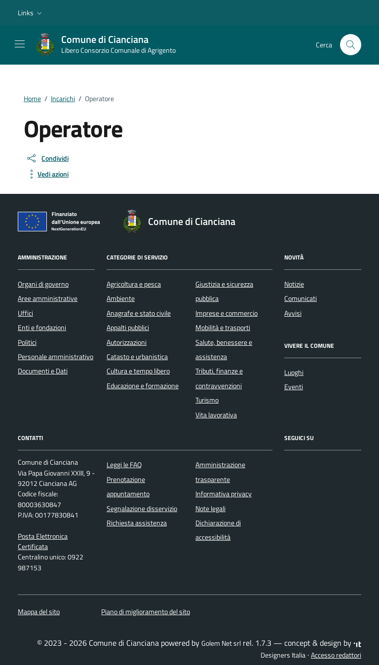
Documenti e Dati (43, 371)
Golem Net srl (221, 643)
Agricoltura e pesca (134, 284)
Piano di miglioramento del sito (145, 611)
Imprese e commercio (226, 313)
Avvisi (293, 313)
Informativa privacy (223, 493)
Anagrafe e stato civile (139, 313)
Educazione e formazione (143, 385)
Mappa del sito (39, 611)
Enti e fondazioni (42, 327)
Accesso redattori (336, 655)
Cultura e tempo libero (138, 371)
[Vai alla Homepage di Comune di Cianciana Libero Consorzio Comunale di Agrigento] (111, 45)
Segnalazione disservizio (142, 508)
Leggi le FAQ (124, 464)
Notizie (294, 284)
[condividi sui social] (47, 158)
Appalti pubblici (128, 327)
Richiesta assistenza (137, 522)
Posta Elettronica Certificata (43, 541)
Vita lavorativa (216, 414)
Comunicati (300, 298)
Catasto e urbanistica (137, 356)
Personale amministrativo (55, 356)
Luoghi (293, 372)
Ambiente (121, 298)
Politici (27, 342)
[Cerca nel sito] (350, 44)
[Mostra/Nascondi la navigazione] (20, 44)
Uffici (25, 313)
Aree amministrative (47, 298)
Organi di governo (43, 284)
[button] (31, 12)
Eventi (293, 386)
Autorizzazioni (127, 342)
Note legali (210, 508)
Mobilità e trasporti (222, 327)
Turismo (207, 400)
